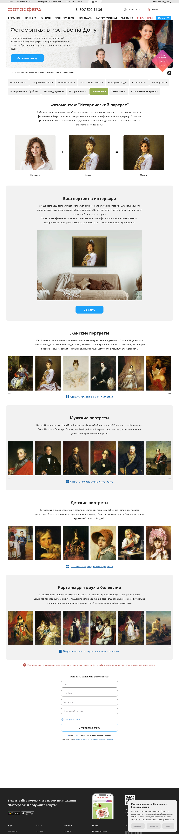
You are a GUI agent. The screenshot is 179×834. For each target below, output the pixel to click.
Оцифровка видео (117, 82)
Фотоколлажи (139, 82)
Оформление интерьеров (144, 91)
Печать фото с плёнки (91, 82)
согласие (77, 735)
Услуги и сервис (145, 18)
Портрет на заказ (78, 91)
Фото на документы (54, 91)
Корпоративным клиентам (50, 1)
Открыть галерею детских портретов (92, 566)
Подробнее (138, 826)
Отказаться (153, 826)
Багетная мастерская (106, 18)
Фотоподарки (85, 18)
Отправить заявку (89, 727)
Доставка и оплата (25, 1)
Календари (45, 18)
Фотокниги (30, 18)
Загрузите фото (72, 719)
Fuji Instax (39, 831)
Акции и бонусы (76, 1)
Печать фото (14, 18)
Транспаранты (118, 91)
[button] (170, 393)
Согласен (168, 826)
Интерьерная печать (64, 18)
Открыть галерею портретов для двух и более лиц (91, 651)
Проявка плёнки (66, 82)
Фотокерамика (159, 82)
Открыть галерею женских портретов (91, 396)
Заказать (89, 309)
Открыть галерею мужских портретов (91, 481)
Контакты (67, 831)
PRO (96, 1)
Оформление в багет (42, 82)
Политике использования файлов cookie (158, 819)
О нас (10, 1)
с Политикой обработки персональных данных (93, 739)
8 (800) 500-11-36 (89, 9)
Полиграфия (127, 18)
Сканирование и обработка (24, 91)
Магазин (162, 18)
